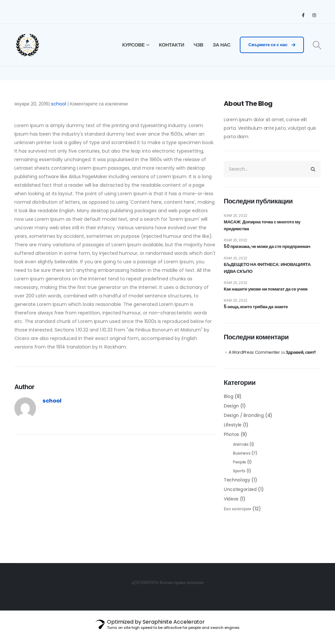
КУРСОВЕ (133, 44)
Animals (241, 450)
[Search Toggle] (317, 45)
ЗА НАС (221, 44)
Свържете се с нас (271, 45)
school (58, 104)
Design (231, 410)
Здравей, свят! (302, 356)
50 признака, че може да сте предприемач (269, 248)
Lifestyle (233, 430)
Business (241, 459)
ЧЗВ (198, 44)
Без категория (238, 516)
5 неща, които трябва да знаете (257, 310)
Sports (239, 477)
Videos (231, 506)
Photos (232, 440)
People (239, 468)
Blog (229, 400)
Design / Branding (244, 420)
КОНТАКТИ (171, 44)
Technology (237, 487)
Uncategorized (240, 497)
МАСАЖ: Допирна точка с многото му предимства (263, 226)
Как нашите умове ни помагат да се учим (267, 292)
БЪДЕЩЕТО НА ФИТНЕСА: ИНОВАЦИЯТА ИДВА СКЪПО (269, 270)
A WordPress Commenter (255, 356)
